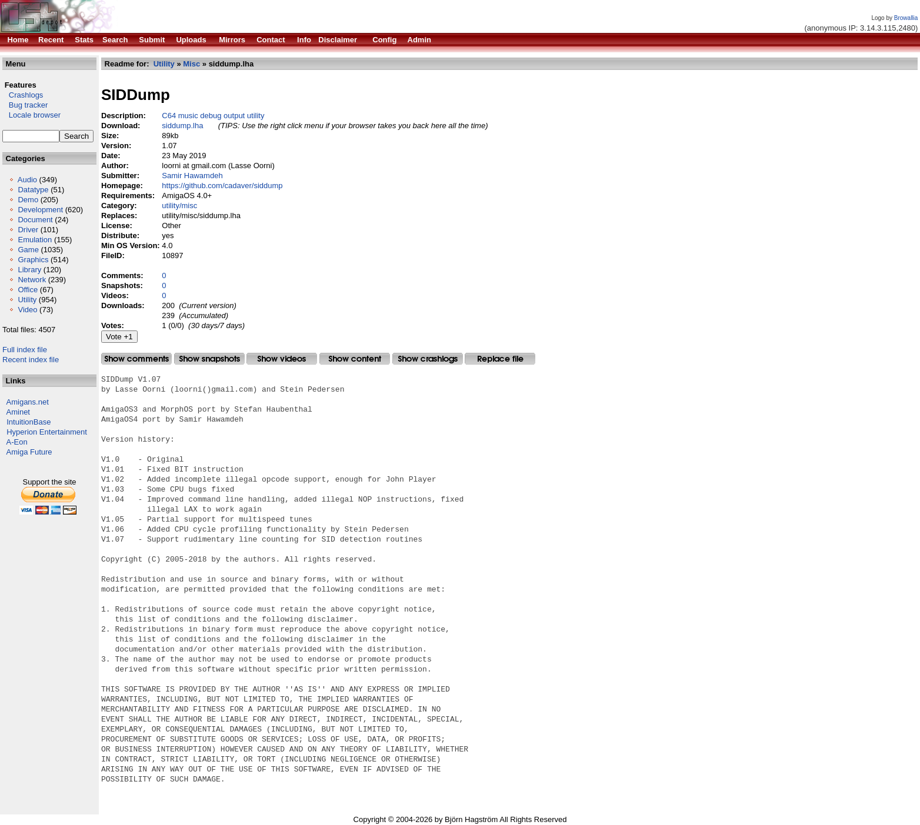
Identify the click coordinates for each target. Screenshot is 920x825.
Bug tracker (25, 105)
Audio (27, 179)
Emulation (35, 239)
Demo (28, 199)
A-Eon (17, 441)
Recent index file (30, 359)
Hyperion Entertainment (46, 431)
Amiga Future (29, 451)
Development (40, 209)
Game (28, 249)
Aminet (18, 412)
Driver (28, 229)
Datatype (33, 189)
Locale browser (31, 115)
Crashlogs (22, 95)
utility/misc (179, 205)
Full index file (24, 349)
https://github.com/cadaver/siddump (222, 185)
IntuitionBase (28, 421)
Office (28, 289)
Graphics (33, 259)
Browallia (906, 18)
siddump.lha (182, 125)
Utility (27, 299)
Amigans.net (27, 402)
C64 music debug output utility (213, 115)
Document (35, 219)
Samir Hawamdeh (192, 175)
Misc (191, 63)
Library (29, 269)
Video (27, 309)
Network (32, 279)
